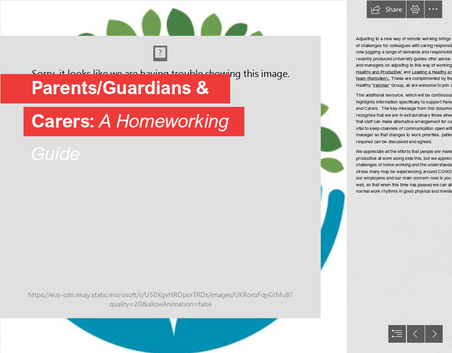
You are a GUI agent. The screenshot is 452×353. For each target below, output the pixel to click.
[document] (226, 176)
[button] (386, 9)
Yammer (381, 85)
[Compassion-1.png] (173, 176)
